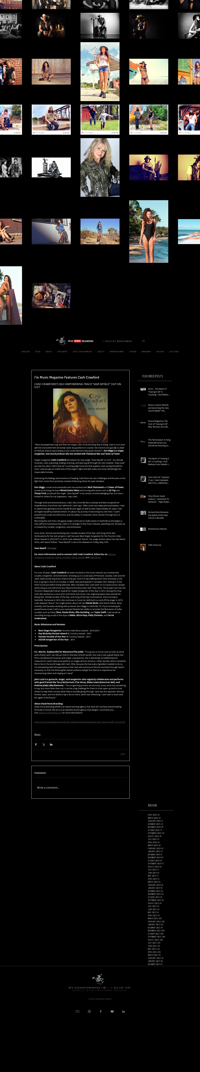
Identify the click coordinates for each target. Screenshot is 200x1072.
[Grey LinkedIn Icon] (123, 1011)
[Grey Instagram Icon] (89, 1011)
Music (37, 734)
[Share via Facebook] (35, 744)
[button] (143, 341)
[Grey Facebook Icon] (100, 1011)
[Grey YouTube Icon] (112, 1011)
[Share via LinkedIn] (51, 744)
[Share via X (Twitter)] (43, 744)
